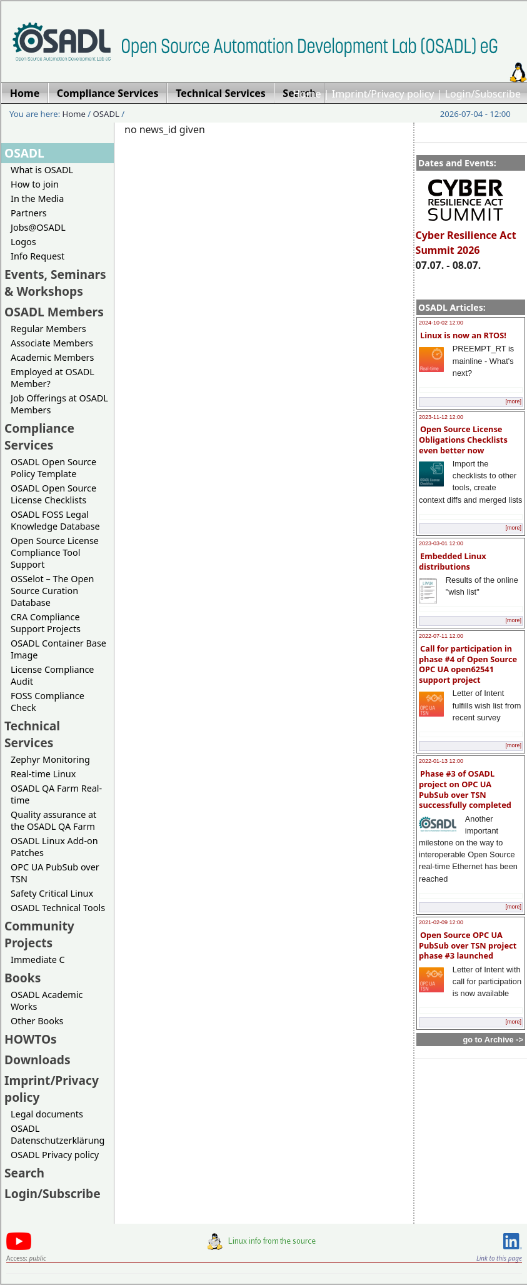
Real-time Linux (43, 774)
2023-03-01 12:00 (441, 543)
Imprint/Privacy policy (383, 94)
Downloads (37, 1059)
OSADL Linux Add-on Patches (54, 847)
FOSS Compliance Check (47, 701)
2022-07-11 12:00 (441, 636)
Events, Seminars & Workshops (55, 283)
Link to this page (499, 1258)
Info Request (37, 256)
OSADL (106, 113)
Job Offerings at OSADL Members (59, 404)
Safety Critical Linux (52, 893)
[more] (513, 401)
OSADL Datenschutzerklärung (57, 1134)
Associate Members (52, 343)
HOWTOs (30, 1039)
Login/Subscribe (483, 94)
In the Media (37, 198)
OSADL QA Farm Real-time (56, 794)
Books (22, 977)
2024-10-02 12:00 (441, 323)
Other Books (37, 1021)
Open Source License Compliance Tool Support (55, 552)
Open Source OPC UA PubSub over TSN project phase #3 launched (467, 945)
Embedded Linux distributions (452, 561)
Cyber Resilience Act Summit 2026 (466, 237)
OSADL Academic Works (47, 1000)
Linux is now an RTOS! (463, 335)
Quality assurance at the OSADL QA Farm (53, 820)
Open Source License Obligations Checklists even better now (463, 439)
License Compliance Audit (52, 675)
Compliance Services (39, 436)
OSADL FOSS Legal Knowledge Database (55, 520)
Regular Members (48, 329)
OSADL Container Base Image (58, 649)
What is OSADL (42, 170)
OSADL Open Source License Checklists (53, 494)
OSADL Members (54, 311)
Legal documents (47, 1114)
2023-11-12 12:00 (441, 417)
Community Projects (39, 934)
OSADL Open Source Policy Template (53, 468)
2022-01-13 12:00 (441, 761)
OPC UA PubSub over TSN (55, 873)
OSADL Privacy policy (55, 1155)
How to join (35, 184)
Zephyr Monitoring (50, 759)
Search (24, 1172)
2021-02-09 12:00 (441, 922)
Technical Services (32, 734)
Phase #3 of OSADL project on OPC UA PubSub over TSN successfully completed (465, 789)
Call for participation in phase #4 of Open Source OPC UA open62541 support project (468, 664)
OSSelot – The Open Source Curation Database (52, 590)
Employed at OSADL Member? (52, 378)
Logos (23, 242)
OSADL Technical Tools (58, 908)
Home (307, 94)
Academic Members (52, 357)
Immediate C (38, 959)
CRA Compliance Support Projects (46, 623)
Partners (29, 213)
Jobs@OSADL (38, 227)
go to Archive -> (493, 1039)
